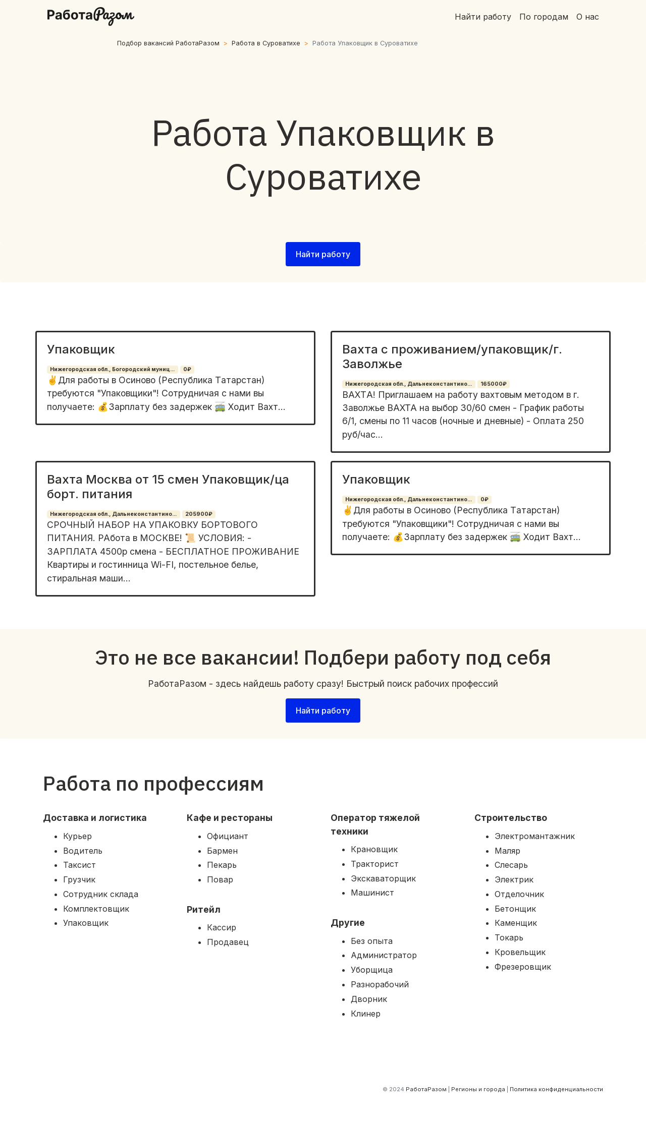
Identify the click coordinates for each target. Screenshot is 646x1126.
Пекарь (222, 865)
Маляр (507, 851)
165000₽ (493, 384)
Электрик (514, 879)
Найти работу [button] (323, 254)
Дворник (369, 999)
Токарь (509, 937)
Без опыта (372, 941)
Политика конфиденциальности (556, 1089)
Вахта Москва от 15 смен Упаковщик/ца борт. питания (168, 486)
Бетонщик (515, 909)
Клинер (366, 1014)
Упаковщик (81, 349)
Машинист (372, 892)
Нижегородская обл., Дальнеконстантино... (408, 384)
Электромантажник (535, 836)
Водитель (82, 851)
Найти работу (483, 17)
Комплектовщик (96, 909)
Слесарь (511, 865)
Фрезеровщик (523, 967)
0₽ (187, 369)
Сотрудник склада (100, 894)
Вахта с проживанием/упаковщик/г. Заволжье (452, 356)
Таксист (79, 865)
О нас (587, 17)
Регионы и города (478, 1089)
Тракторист (375, 864)
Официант (227, 836)
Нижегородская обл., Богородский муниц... (112, 369)
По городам (543, 17)
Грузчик (79, 879)
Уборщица (372, 970)
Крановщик (374, 849)
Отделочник (519, 894)
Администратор (384, 955)
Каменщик (516, 923)
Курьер (77, 836)
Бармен (222, 851)
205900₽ (198, 514)
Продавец (228, 942)
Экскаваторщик (383, 878)
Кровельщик (520, 952)
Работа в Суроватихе (266, 43)
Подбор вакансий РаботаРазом (168, 43)
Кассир (221, 927)
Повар (220, 879)
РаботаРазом (426, 1089)
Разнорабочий (380, 984)
